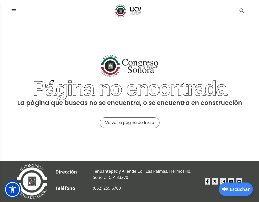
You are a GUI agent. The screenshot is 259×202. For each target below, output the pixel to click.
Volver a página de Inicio (129, 123)
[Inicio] (128, 10)
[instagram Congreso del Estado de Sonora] (223, 181)
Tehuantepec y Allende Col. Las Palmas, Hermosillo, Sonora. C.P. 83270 (142, 174)
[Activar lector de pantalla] (236, 189)
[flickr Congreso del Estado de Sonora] (239, 181)
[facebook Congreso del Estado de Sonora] (207, 181)
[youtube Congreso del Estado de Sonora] (231, 181)
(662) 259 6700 (107, 188)
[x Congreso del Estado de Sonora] (215, 181)
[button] (12, 189)
